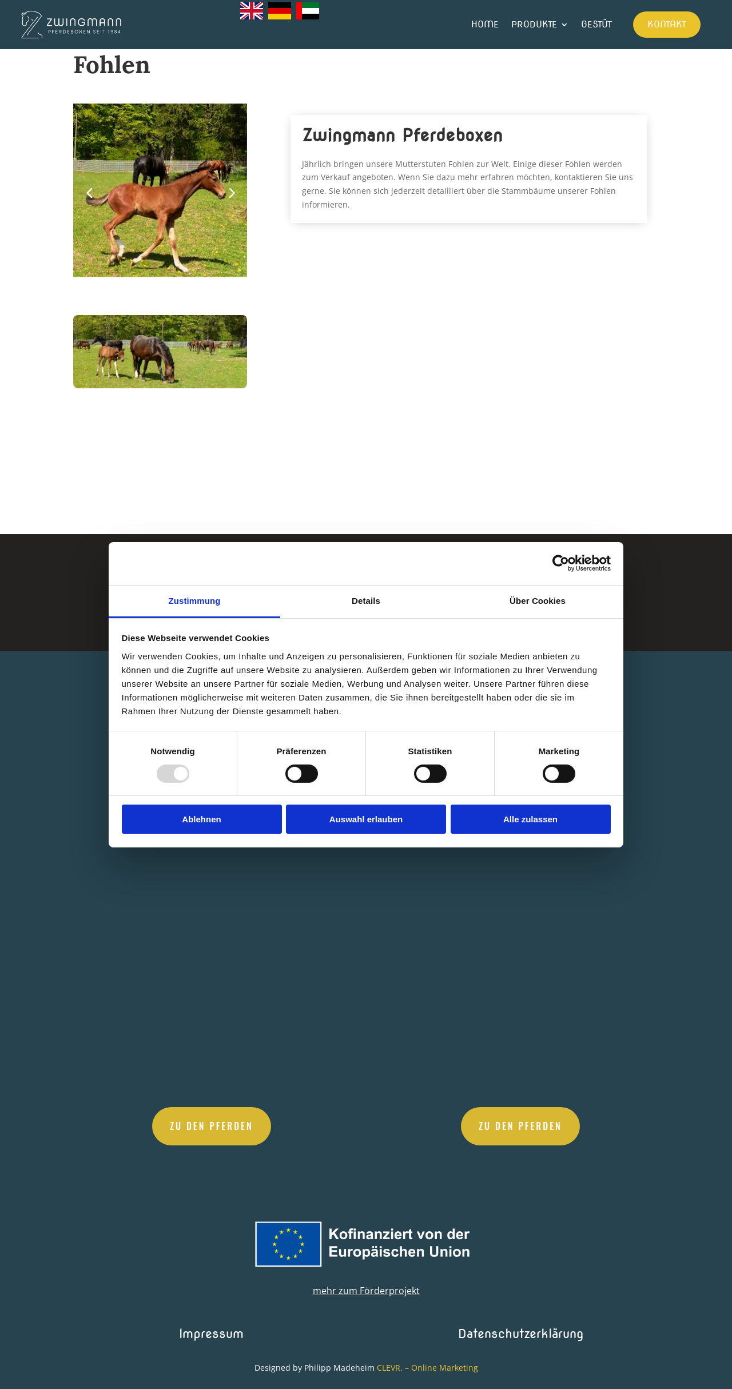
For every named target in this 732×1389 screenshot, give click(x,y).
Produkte (534, 24)
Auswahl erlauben (366, 819)
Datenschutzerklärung (520, 1333)
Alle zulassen (530, 819)
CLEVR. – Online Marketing (427, 1367)
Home (485, 24)
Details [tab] (366, 600)
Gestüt (596, 24)
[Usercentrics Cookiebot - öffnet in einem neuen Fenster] (561, 563)
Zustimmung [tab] (195, 600)
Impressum (211, 1333)
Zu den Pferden (211, 1126)
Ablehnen (201, 819)
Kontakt (666, 24)
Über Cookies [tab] (538, 600)
